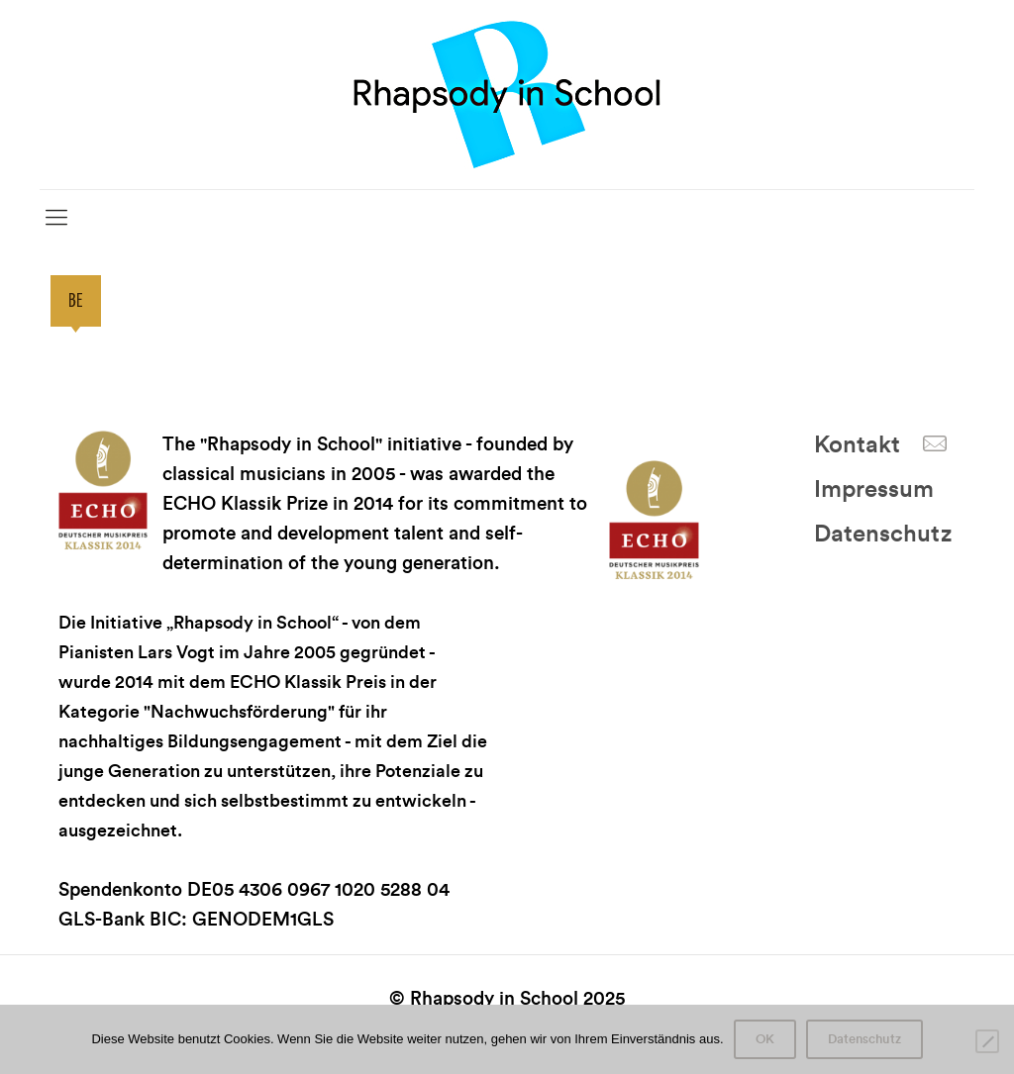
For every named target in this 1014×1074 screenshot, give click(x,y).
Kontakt (857, 445)
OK (765, 1039)
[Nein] (987, 1041)
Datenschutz (883, 534)
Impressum (874, 490)
